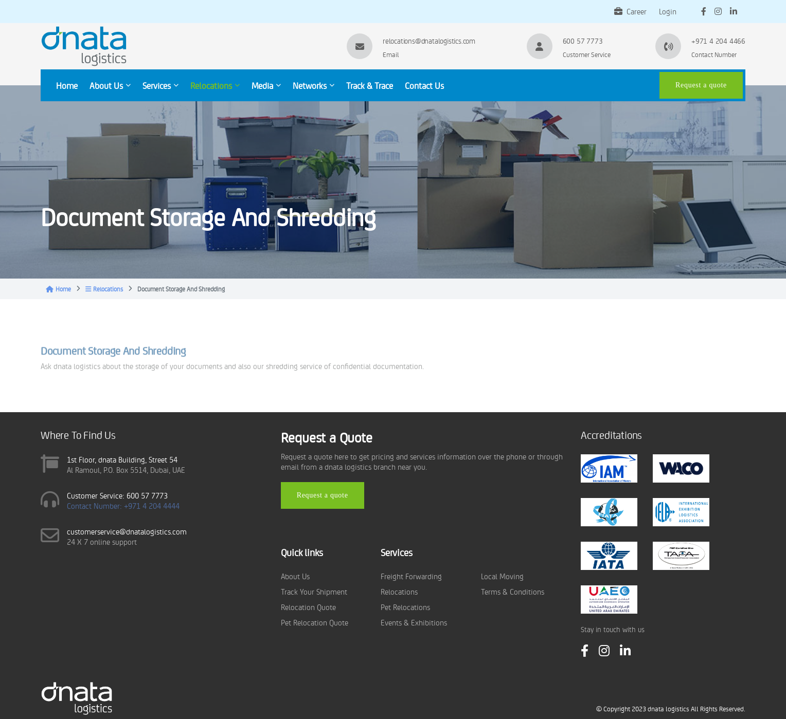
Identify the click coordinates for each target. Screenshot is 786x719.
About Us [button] (110, 85)
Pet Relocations (405, 606)
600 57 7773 (583, 40)
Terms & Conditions (512, 591)
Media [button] (266, 85)
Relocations (104, 288)
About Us (295, 575)
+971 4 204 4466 (718, 40)
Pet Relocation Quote (314, 622)
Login (667, 11)
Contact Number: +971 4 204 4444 (123, 505)
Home (67, 85)
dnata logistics (668, 708)
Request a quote (701, 85)
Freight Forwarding (411, 575)
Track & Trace (369, 85)
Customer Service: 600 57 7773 (117, 495)
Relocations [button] (215, 85)
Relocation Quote (308, 606)
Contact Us (424, 85)
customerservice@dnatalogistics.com (127, 531)
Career (630, 11)
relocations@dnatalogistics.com (429, 40)
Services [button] (160, 85)
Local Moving (502, 575)
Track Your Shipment (314, 591)
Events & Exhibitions (414, 622)
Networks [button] (313, 85)
